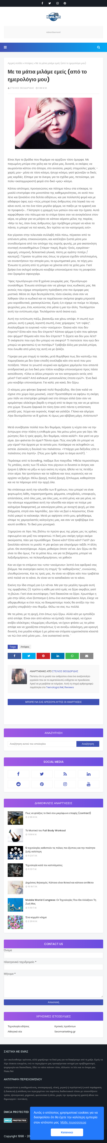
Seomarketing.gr (65, 1031)
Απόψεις (28, 63)
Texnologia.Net (55, 687)
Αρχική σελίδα (15, 63)
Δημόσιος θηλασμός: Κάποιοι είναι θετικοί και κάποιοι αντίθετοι (59, 882)
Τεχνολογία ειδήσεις (18, 1026)
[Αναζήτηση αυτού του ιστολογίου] (42, 744)
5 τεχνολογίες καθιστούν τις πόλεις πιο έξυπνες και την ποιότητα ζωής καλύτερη (60, 850)
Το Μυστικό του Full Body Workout (45, 830)
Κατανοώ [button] (67, 1132)
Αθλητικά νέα (15, 1031)
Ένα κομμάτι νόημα (36, 917)
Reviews (69, 687)
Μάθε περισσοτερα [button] (73, 1122)
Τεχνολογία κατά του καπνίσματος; (44, 865)
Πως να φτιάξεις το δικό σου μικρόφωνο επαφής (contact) (58, 813)
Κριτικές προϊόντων (65, 1026)
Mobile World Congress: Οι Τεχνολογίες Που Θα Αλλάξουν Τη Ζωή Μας (60, 902)
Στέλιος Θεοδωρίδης (22, 88)
